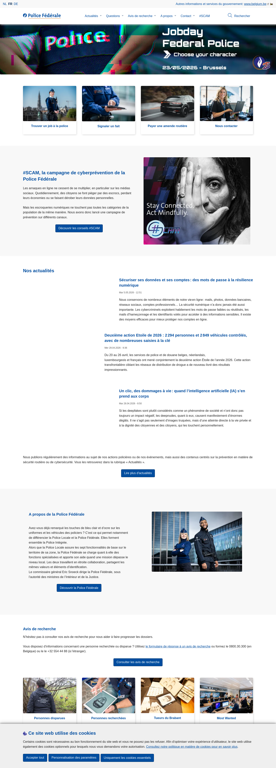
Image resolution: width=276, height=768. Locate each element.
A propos (166, 16)
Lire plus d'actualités (138, 451)
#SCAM (204, 16)
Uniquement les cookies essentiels (127, 758)
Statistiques (70, 719)
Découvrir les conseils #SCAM (79, 230)
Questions (113, 16)
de (16, 4)
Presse (54, 719)
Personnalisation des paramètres (74, 758)
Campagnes (89, 719)
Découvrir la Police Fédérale (79, 566)
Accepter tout (35, 758)
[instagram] (228, 719)
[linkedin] (235, 719)
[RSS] (250, 719)
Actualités (91, 16)
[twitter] (221, 719)
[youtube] (243, 719)
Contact (186, 16)
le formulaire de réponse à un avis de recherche (178, 625)
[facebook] (213, 719)
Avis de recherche (140, 16)
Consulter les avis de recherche (138, 640)
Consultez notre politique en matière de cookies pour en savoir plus (191, 746)
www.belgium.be (255, 4)
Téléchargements (35, 719)
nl (5, 4)
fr (10, 4)
